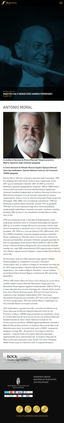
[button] (61, 3)
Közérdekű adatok (42, 377)
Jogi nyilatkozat (41, 382)
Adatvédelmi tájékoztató (44, 379)
